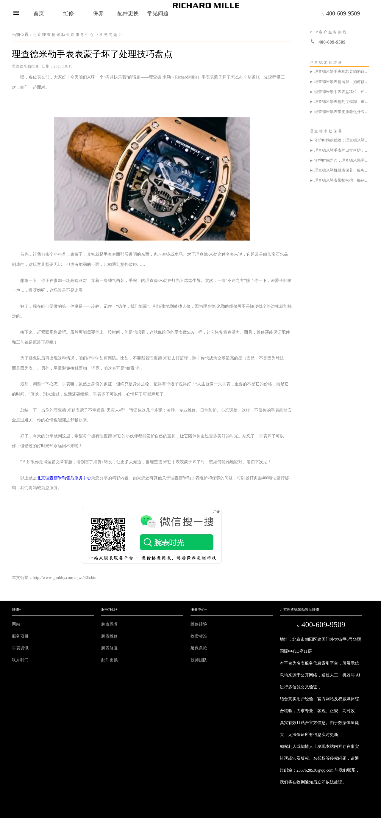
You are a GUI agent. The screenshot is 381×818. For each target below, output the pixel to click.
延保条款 (198, 648)
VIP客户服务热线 (328, 32)
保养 (98, 13)
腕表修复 (109, 648)
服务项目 (20, 636)
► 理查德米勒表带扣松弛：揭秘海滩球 (339, 180)
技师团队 (198, 660)
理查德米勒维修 (25, 66)
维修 (68, 13)
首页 (38, 13)
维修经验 (198, 624)
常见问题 (157, 13)
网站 (16, 624)
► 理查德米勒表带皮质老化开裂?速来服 (339, 111)
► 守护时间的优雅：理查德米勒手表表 (339, 140)
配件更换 (128, 13)
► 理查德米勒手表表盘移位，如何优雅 (339, 92)
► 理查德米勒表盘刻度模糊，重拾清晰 (339, 101)
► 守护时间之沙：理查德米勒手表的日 (339, 160)
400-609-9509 (341, 13)
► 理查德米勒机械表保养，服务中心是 (339, 170)
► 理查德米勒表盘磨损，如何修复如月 (339, 81)
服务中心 (198, 609)
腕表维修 (109, 636)
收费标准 (198, 636)
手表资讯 (20, 648)
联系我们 (20, 660)
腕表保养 (109, 624)
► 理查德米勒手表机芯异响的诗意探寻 (339, 71)
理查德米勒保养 (326, 131)
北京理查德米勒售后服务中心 (64, 35)
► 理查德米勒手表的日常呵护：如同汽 (339, 150)
